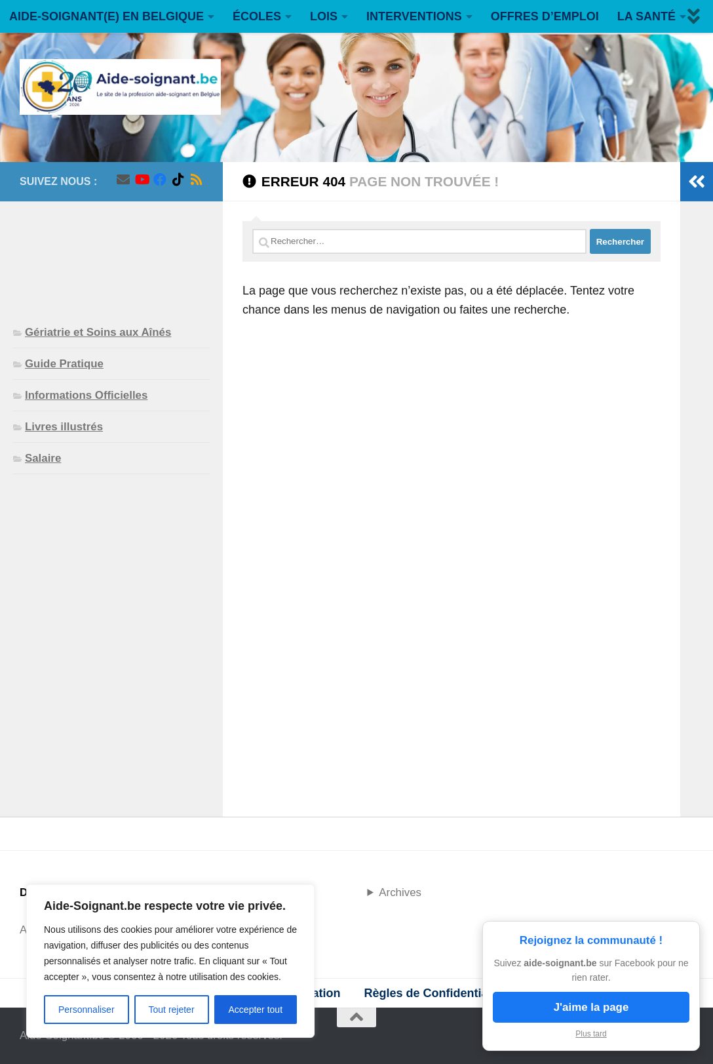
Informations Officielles (86, 395)
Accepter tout (256, 1009)
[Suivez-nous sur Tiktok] (178, 179)
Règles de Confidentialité (434, 993)
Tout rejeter (172, 1009)
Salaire (43, 458)
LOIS (323, 16)
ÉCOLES (257, 16)
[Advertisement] (111, 253)
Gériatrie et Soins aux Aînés (98, 332)
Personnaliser (86, 1009)
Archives (400, 892)
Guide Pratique (64, 364)
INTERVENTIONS (414, 16)
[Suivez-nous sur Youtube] (141, 179)
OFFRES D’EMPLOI (545, 16)
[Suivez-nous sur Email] (123, 179)
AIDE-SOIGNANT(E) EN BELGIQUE (106, 16)
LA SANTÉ (646, 16)
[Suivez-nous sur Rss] (196, 179)
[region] (170, 961)
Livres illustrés (64, 426)
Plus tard (590, 1033)
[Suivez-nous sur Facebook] (159, 179)
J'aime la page (591, 1007)
